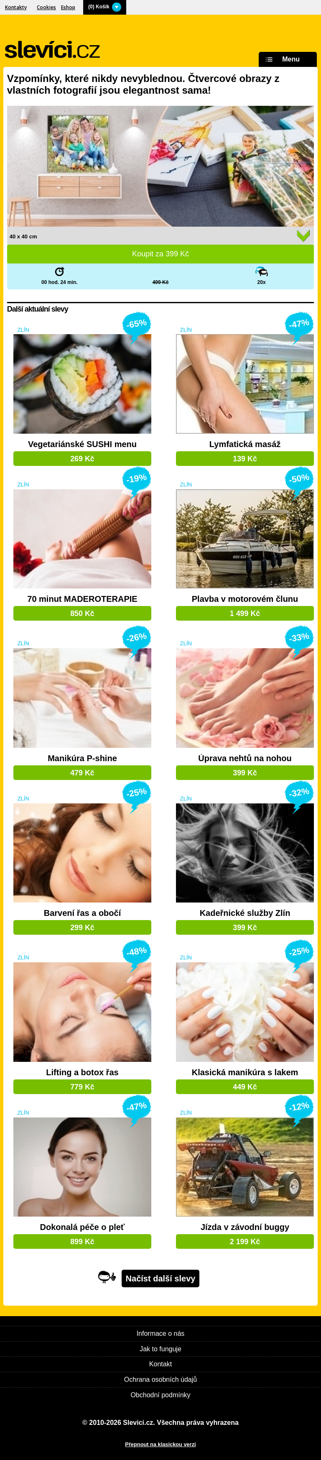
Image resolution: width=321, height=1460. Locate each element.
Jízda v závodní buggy (245, 1227)
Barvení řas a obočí (82, 913)
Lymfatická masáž (244, 444)
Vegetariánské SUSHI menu (82, 444)
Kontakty (16, 7)
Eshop (68, 7)
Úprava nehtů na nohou (244, 758)
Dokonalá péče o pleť (82, 1227)
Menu (281, 59)
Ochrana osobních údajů (160, 1379)
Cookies (46, 7)
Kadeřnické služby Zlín (245, 913)
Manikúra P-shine (82, 758)
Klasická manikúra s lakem (245, 1072)
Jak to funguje (160, 1349)
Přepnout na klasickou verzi (160, 1444)
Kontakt (160, 1364)
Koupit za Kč (160, 254)
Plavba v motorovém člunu (245, 599)
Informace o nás (161, 1333)
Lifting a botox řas (82, 1072)
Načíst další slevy (161, 1278)
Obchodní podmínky (160, 1395)
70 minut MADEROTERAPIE (82, 599)
